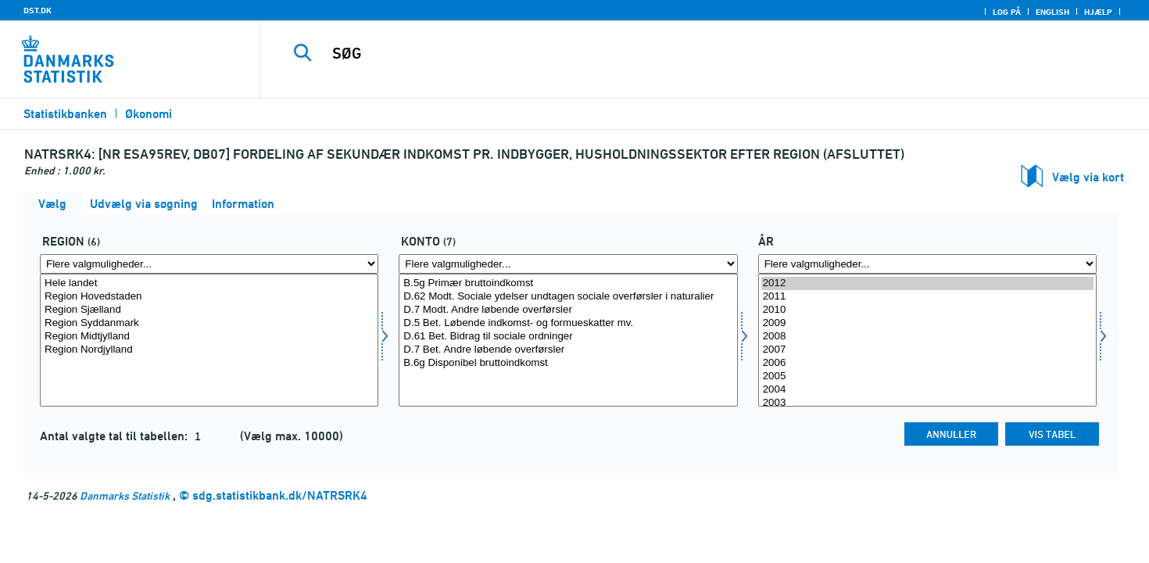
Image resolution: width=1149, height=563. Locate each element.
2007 (927, 350)
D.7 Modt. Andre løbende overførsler (568, 310)
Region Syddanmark (209, 323)
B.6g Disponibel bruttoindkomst (568, 363)
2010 (927, 310)
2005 (927, 376)
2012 (927, 283)
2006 (927, 363)
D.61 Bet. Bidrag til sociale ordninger (568, 336)
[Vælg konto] (568, 340)
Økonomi (148, 113)
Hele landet (209, 283)
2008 (927, 336)
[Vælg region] (209, 340)
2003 (927, 403)
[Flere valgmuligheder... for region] (209, 264)
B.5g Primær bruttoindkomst (568, 283)
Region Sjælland (209, 310)
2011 (927, 296)
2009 (927, 323)
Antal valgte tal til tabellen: (115, 436)
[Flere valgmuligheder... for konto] (568, 264)
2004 (927, 389)
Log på (1007, 11)
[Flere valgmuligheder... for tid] (927, 264)
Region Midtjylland (209, 336)
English (1052, 11)
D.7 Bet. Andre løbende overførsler (568, 350)
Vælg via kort (1088, 177)
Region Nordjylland (209, 350)
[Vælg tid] (927, 340)
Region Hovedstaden (209, 296)
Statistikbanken (65, 113)
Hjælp (1098, 11)
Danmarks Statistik (125, 495)
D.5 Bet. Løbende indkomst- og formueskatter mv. (568, 323)
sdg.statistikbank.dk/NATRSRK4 (279, 495)
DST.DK (37, 10)
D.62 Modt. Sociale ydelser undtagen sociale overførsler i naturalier (568, 296)
